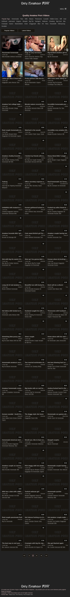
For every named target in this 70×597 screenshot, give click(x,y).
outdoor (27, 58)
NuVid (66, 158)
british (6, 108)
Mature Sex (12, 594)
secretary (35, 185)
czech (53, 418)
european (36, 289)
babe (3, 56)
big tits (31, 21)
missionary (27, 110)
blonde (29, 108)
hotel (53, 289)
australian (27, 469)
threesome (38, 19)
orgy (41, 56)
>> (46, 555)
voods (42, 134)
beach (26, 56)
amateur (4, 392)
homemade (15, 19)
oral (49, 368)
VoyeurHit (42, 132)
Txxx (67, 261)
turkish (36, 497)
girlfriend (4, 21)
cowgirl (38, 263)
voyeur (11, 24)
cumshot (60, 392)
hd (43, 24)
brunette (7, 56)
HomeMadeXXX (64, 183)
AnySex (43, 158)
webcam (45, 21)
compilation (10, 392)
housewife (53, 24)
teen (21, 19)
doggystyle (32, 24)
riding (39, 366)
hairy (46, 24)
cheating (52, 21)
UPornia (43, 235)
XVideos (20, 390)
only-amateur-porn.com (35, 586)
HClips (43, 80)
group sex (31, 56)
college (16, 108)
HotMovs (20, 132)
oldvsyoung (61, 24)
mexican (14, 82)
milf (61, 19)
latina (10, 82)
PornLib (20, 209)
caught (34, 160)
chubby (17, 160)
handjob (4, 26)
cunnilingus (51, 84)
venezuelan (63, 340)
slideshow (40, 444)
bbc (64, 21)
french (33, 418)
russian (56, 213)
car (31, 366)
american (50, 82)
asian (26, 24)
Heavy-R (43, 209)
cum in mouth (56, 366)
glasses (36, 521)
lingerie (19, 136)
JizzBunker (42, 106)
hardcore (37, 56)
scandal (19, 418)
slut (10, 265)
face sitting (57, 84)
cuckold (45, 19)
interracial (12, 21)
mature (31, 19)
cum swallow (56, 521)
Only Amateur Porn (35, 3)
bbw (39, 24)
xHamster (20, 54)
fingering (12, 185)
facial (64, 392)
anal (64, 19)
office (30, 185)
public (31, 58)
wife (26, 19)
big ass (50, 211)
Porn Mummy (19, 594)
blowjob (25, 21)
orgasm (18, 21)
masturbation (19, 24)
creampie (5, 24)
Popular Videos (9, 30)
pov (60, 108)
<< (24, 555)
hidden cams (54, 19)
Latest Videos (26, 30)
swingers (38, 21)
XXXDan (20, 338)
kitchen (27, 316)
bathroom (50, 392)
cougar (58, 160)
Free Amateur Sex (28, 594)
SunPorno (42, 54)
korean (27, 213)
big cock (59, 21)
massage (11, 237)
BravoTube (65, 416)
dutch (7, 340)
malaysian (4, 187)
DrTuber (66, 132)
